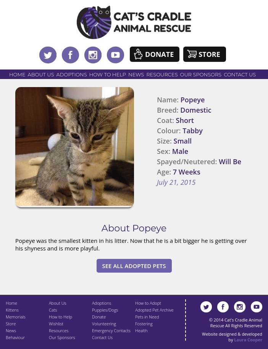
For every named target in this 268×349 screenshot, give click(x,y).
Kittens (12, 310)
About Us (41, 74)
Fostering (144, 323)
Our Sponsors (201, 74)
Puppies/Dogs (105, 310)
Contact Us (240, 74)
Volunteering (104, 323)
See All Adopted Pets (134, 266)
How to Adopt (148, 303)
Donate (159, 54)
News (136, 74)
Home (17, 74)
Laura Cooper (248, 340)
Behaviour (15, 337)
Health (141, 330)
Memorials (16, 317)
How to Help (107, 74)
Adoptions (71, 74)
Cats (53, 310)
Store (209, 54)
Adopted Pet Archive (154, 310)
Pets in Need (147, 317)
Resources (162, 74)
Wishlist (56, 323)
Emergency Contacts (111, 330)
